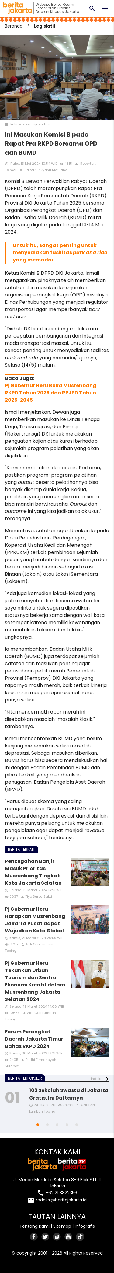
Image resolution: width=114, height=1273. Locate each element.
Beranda (13, 26)
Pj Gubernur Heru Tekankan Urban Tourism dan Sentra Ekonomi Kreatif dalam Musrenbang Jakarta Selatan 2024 (35, 981)
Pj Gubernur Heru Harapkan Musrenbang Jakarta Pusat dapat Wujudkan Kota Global (35, 919)
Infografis (85, 1226)
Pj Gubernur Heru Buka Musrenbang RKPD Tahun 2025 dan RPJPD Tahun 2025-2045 (50, 392)
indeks (96, 1078)
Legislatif (45, 26)
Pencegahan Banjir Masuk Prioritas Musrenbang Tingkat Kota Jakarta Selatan (33, 872)
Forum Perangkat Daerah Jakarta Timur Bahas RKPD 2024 (34, 1039)
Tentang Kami (34, 1226)
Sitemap (62, 1226)
